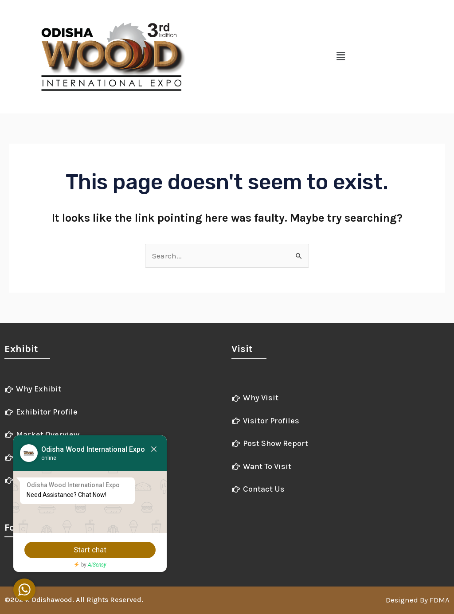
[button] (340, 56)
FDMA (439, 599)
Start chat (90, 549)
